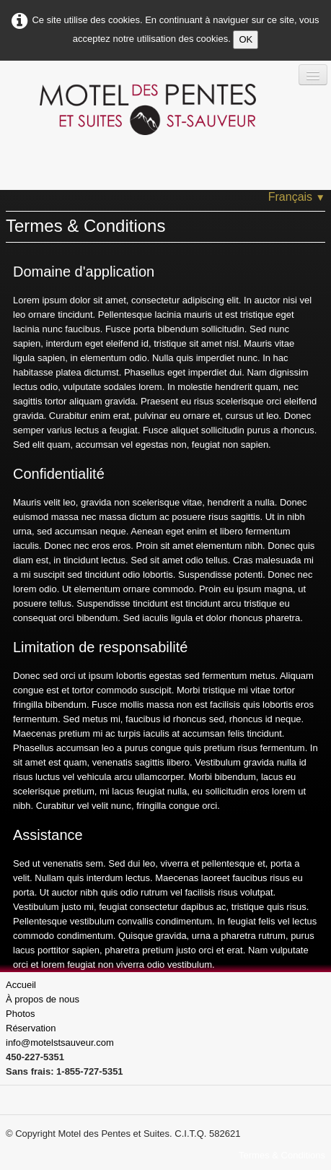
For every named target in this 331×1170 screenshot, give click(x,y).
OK (245, 39)
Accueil (21, 984)
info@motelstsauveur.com (60, 1042)
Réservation (31, 1028)
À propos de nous (42, 999)
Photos (20, 1013)
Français (296, 197)
